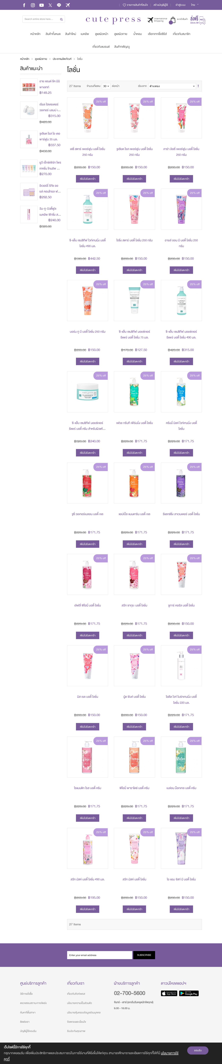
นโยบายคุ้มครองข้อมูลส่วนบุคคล (84, 1012)
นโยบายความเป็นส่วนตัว (79, 1003)
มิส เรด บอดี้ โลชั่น (87, 696)
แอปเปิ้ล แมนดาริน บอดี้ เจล (134, 514)
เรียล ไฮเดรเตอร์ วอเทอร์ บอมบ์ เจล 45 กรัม (50, 110)
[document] (111, 1053)
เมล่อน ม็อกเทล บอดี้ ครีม (181, 788)
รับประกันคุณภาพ (76, 1031)
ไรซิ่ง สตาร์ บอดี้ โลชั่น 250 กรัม (134, 240)
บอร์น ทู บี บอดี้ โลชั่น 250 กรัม (87, 331)
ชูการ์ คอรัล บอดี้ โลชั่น (181, 605)
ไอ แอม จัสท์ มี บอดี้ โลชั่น (181, 879)
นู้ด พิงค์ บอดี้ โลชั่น (134, 696)
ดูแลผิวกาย (41, 59)
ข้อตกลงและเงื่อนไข (76, 1022)
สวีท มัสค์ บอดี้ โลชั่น (134, 879)
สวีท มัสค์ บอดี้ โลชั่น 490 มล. (88, 879)
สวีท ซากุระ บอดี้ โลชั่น (134, 605)
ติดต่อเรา (24, 1022)
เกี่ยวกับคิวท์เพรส (76, 994)
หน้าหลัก (25, 59)
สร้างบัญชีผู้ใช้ (161, 5)
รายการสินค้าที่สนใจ (135, 5)
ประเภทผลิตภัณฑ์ (62, 59)
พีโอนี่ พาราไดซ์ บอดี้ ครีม (134, 788)
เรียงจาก (142, 86)
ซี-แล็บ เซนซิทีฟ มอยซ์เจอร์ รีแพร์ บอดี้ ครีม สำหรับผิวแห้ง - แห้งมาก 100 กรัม (87, 428)
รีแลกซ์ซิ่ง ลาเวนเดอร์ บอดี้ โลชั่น (181, 514)
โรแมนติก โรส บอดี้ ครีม (87, 788)
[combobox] (43, 19)
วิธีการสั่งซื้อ (26, 994)
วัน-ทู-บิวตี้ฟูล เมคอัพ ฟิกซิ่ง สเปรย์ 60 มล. (48, 214)
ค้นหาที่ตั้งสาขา (27, 1012)
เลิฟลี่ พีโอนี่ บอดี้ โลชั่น (87, 605)
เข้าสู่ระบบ (180, 5)
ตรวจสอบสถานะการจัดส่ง (33, 1003)
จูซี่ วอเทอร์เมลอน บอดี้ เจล (87, 514)
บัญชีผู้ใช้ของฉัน (28, 1031)
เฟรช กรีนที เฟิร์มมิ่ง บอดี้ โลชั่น (134, 423)
